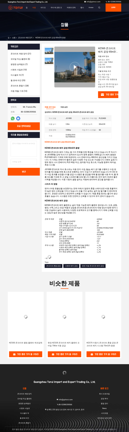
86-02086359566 (113, 2)
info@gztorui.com (92, 2)
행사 (82, 7)
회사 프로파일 (104, 394)
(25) (18, 80)
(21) (21, 54)
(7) (19, 64)
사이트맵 (104, 413)
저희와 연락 (71, 7)
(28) (20, 86)
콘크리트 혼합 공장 (53, 266)
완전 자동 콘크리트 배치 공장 (93, 266)
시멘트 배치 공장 (71, 266)
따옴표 (113, 7)
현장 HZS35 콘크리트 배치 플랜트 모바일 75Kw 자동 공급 (63, 344)
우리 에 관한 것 (56, 7)
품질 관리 (104, 403)
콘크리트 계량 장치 (25, 38)
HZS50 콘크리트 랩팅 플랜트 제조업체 (25, 343)
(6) (20, 59)
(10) (19, 70)
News (104, 408)
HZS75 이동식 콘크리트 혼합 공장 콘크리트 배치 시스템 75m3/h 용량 (102, 344)
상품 (14, 38)
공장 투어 (104, 399)
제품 (34, 7)
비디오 (43, 7)
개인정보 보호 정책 (104, 418)
